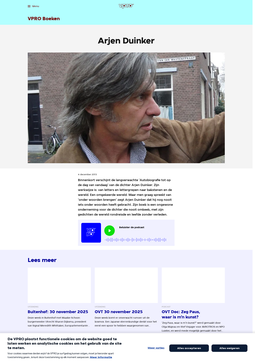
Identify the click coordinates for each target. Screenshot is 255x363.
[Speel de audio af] (109, 230)
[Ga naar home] (126, 6)
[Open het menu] (33, 6)
